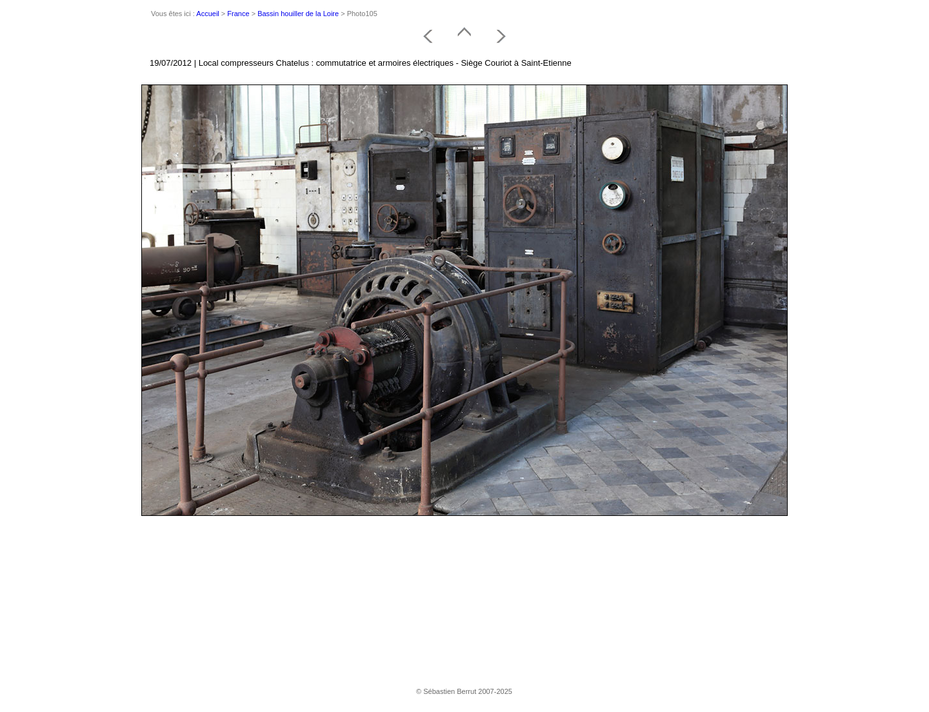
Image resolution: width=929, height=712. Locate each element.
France (238, 13)
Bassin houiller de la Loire (298, 13)
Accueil (207, 13)
